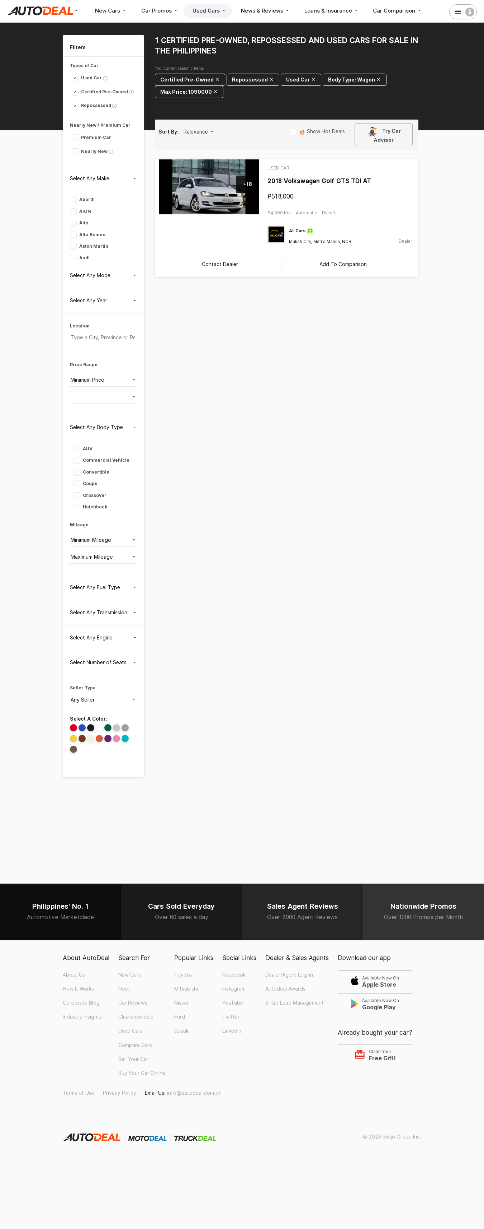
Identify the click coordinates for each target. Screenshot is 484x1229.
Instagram (234, 988)
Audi (80, 258)
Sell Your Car (133, 1059)
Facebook (234, 974)
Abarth (82, 199)
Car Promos (160, 10)
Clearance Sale (135, 1016)
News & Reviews (265, 10)
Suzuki (182, 1030)
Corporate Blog (81, 1002)
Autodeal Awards (285, 988)
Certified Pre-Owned (100, 91)
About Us (74, 974)
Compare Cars (135, 1044)
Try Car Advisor (384, 134)
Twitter (230, 1016)
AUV (82, 448)
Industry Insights (82, 1016)
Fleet (124, 988)
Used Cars (210, 10)
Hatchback (90, 507)
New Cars (111, 10)
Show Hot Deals (317, 132)
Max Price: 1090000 (189, 92)
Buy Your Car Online (141, 1073)
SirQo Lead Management (294, 1002)
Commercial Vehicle (101, 460)
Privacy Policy (119, 1092)
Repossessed (91, 105)
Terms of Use (78, 1092)
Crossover (89, 495)
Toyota (183, 974)
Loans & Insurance (332, 10)
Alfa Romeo (87, 235)
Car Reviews (132, 1002)
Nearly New (90, 151)
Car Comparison (398, 10)
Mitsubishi (186, 988)
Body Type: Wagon (354, 79)
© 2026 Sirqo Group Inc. (392, 1136)
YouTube (232, 1002)
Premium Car (91, 137)
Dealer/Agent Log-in (289, 974)
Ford (179, 1016)
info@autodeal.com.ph (194, 1092)
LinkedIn (231, 1030)
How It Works (78, 988)
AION (80, 211)
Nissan (182, 1002)
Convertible (91, 472)
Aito (79, 223)
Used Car (87, 77)
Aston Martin (89, 246)
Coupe (85, 483)
